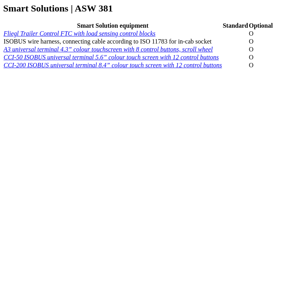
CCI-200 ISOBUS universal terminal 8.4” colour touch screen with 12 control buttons (113, 65)
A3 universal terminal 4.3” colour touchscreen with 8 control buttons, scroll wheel (108, 49)
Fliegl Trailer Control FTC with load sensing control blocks (80, 33)
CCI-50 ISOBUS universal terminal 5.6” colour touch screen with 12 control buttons (111, 57)
